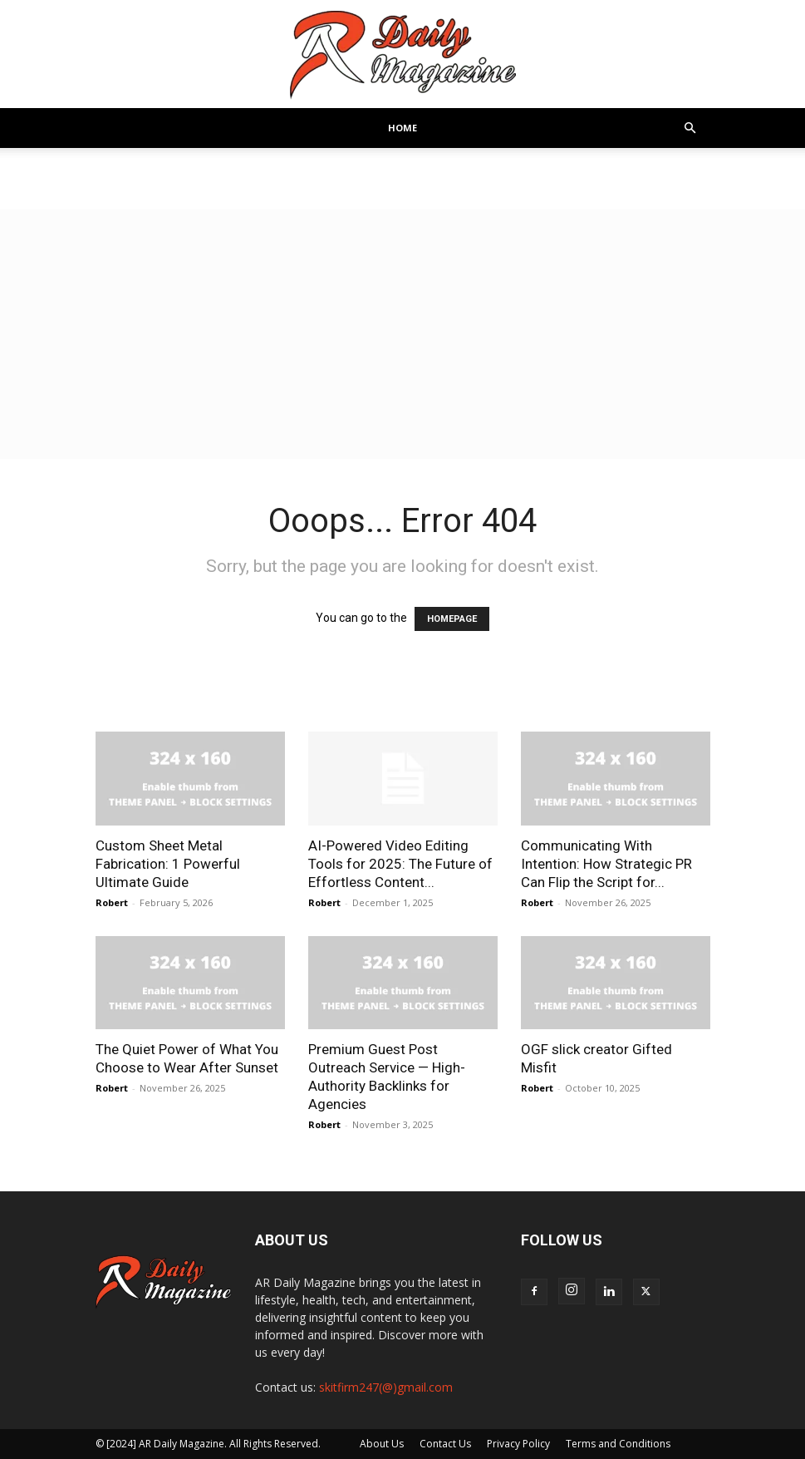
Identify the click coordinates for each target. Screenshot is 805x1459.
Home (402, 127)
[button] (690, 128)
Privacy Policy (518, 1444)
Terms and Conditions (618, 1444)
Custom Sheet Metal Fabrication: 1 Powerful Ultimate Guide (168, 863)
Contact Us (445, 1444)
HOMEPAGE (452, 619)
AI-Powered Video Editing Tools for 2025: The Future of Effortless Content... (400, 863)
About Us (382, 1444)
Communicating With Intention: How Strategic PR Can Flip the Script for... (606, 863)
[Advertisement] (402, 334)
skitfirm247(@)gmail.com (386, 1387)
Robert (112, 902)
